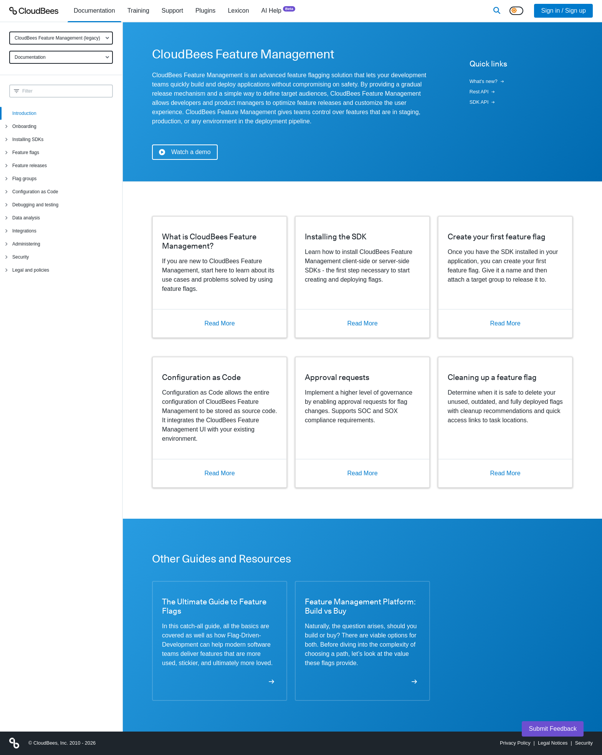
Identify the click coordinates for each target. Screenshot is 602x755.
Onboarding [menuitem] (24, 126)
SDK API (482, 102)
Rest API (482, 92)
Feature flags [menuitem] (25, 152)
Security (584, 743)
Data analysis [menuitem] (26, 218)
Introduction (24, 113)
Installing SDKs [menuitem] (27, 139)
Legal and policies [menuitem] (30, 270)
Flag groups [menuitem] (24, 178)
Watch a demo (185, 152)
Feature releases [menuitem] (29, 165)
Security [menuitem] (20, 257)
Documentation (30, 57)
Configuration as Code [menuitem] (35, 191)
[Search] (496, 11)
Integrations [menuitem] (24, 231)
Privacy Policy (515, 743)
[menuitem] (94, 11)
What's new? (487, 81)
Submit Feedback (553, 728)
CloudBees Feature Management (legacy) (57, 38)
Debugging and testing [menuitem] (35, 204)
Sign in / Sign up (563, 10)
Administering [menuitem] (26, 244)
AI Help (278, 10)
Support (172, 10)
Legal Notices (553, 743)
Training (138, 10)
